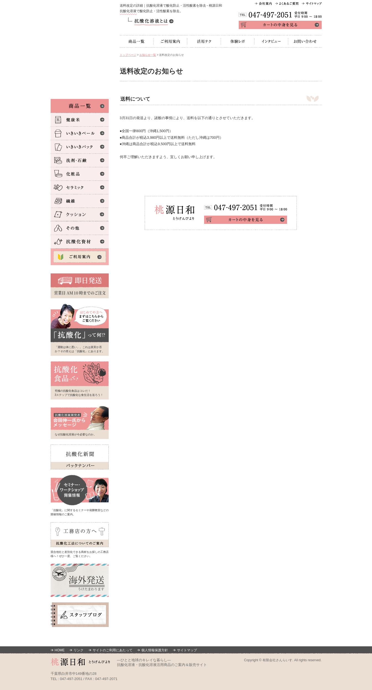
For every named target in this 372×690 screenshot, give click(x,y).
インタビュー (271, 41)
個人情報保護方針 (154, 650)
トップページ (128, 54)
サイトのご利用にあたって (112, 650)
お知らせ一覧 (147, 54)
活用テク (204, 41)
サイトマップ (187, 650)
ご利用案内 (170, 41)
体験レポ (237, 41)
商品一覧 (137, 41)
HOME (60, 650)
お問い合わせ (305, 41)
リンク (79, 650)
